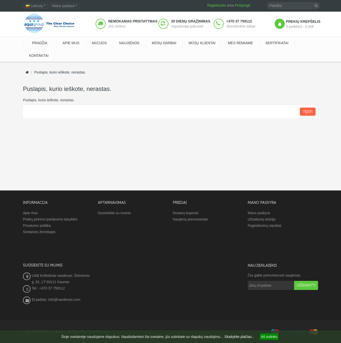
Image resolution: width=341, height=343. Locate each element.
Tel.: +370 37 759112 (48, 288)
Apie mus (30, 213)
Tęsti (308, 112)
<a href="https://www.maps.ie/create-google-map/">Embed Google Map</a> (170, 286)
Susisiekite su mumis (114, 213)
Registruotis (216, 5)
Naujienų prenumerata (190, 219)
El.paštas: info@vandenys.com (56, 300)
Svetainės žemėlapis (39, 232)
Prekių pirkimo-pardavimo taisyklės (50, 219)
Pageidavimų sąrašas (264, 226)
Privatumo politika (37, 226)
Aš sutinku (269, 337)
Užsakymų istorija (261, 219)
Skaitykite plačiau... (239, 337)
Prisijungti (242, 5)
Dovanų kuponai (185, 213)
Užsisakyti (306, 285)
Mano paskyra (259, 213)
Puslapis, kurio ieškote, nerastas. (60, 72)
